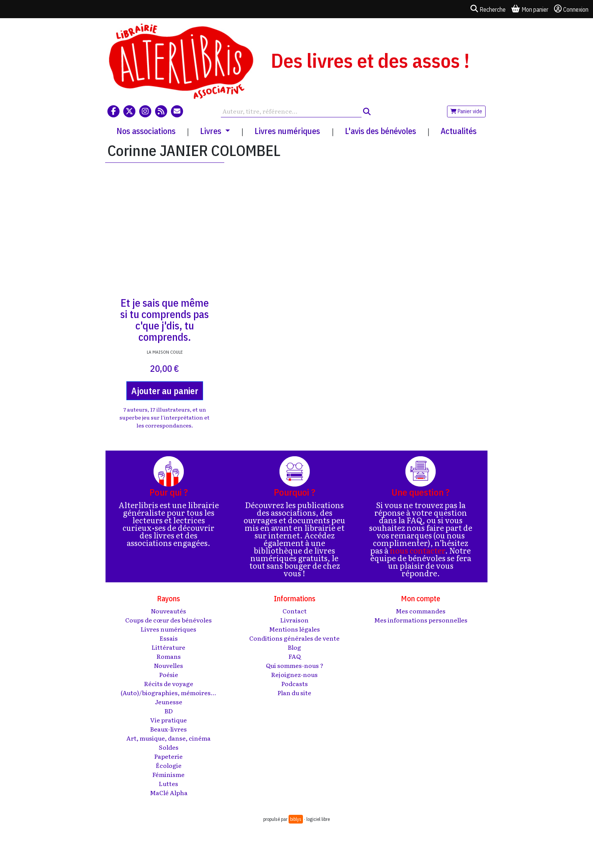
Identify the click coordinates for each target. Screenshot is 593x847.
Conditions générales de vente (294, 638)
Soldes (169, 747)
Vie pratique (168, 719)
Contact (295, 610)
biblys (295, 819)
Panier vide (466, 111)
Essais (169, 638)
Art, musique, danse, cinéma (168, 737)
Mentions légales (294, 628)
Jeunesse (168, 701)
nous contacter (417, 550)
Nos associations (145, 130)
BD (169, 710)
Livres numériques (287, 130)
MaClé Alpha (169, 792)
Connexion (571, 9)
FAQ (295, 656)
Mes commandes (421, 610)
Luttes (168, 783)
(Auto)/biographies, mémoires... (168, 692)
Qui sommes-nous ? (294, 665)
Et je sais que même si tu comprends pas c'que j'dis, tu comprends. (164, 320)
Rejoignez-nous (294, 674)
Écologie (169, 765)
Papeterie (168, 756)
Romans (169, 656)
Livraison (294, 619)
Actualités (459, 130)
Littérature (168, 647)
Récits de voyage (168, 683)
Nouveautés (168, 610)
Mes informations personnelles (420, 619)
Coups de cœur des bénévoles (168, 619)
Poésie (168, 674)
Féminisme (168, 774)
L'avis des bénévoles (380, 130)
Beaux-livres (168, 728)
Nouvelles (168, 665)
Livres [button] (211, 130)
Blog (294, 647)
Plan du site (294, 692)
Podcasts (294, 683)
